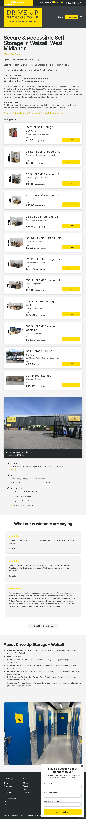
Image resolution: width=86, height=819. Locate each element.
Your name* (48, 783)
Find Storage (72, 17)
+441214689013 (16, 455)
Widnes (26, 789)
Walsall (25, 786)
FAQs (5, 802)
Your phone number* (52, 801)
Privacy (6, 805)
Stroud (25, 783)
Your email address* (52, 792)
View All (26, 792)
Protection (7, 792)
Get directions (16, 469)
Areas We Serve (10, 798)
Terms (6, 789)
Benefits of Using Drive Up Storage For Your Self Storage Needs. (34, 113)
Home (6, 783)
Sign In (60, 17)
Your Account (8, 786)
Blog (5, 795)
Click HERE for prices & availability (14, 3)
